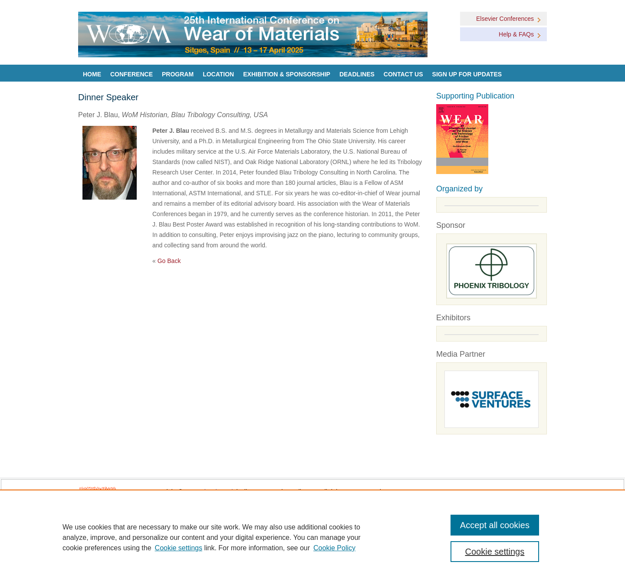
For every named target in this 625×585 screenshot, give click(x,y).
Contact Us (403, 74)
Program (178, 74)
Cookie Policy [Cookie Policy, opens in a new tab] (334, 548)
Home (92, 74)
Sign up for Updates (467, 74)
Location (218, 74)
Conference (131, 74)
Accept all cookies (495, 525)
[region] (312, 537)
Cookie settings (178, 548)
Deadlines (357, 74)
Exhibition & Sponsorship (286, 74)
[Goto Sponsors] (491, 271)
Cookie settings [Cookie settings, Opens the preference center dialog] (495, 551)
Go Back (169, 260)
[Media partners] (491, 399)
